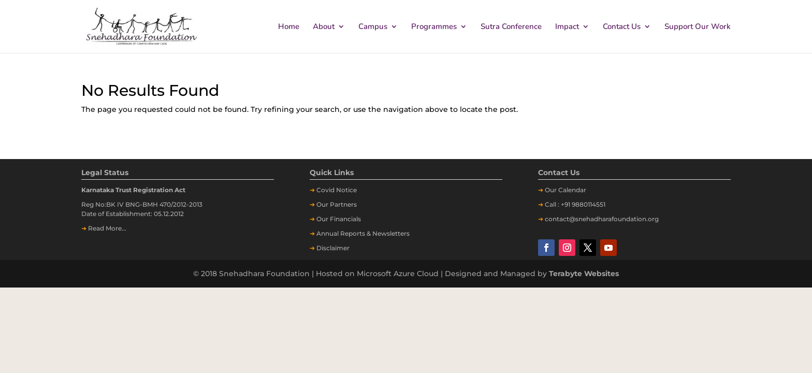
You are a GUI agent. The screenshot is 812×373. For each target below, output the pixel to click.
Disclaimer (333, 248)
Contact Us (622, 27)
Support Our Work (697, 27)
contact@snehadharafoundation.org (602, 219)
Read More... (107, 228)
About (324, 27)
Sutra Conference (511, 27)
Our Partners (336, 204)
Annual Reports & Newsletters (363, 233)
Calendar (572, 190)
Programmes (434, 27)
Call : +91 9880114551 (575, 204)
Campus (372, 27)
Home (288, 27)
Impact (567, 27)
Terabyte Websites (584, 273)
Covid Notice (336, 190)
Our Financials (338, 219)
